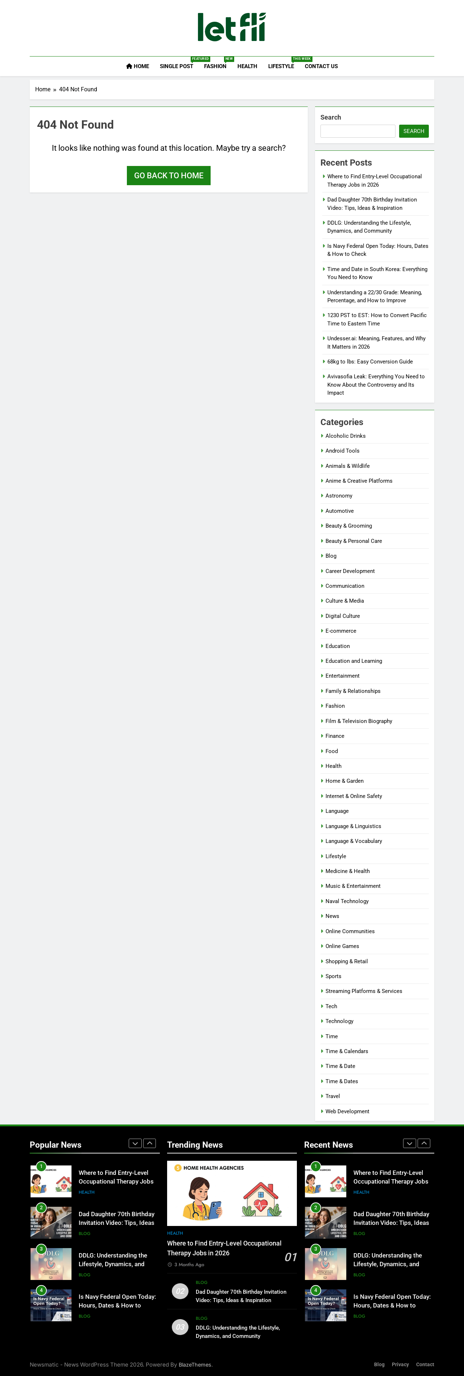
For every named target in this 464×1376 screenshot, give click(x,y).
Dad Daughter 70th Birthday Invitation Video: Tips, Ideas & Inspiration (116, 1223)
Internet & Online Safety (354, 796)
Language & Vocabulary (354, 841)
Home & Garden (345, 781)
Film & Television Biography (359, 721)
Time (332, 1036)
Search (330, 117)
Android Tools (343, 451)
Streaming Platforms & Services (364, 991)
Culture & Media (345, 601)
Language (337, 811)
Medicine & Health (348, 871)
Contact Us (321, 66)
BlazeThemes (195, 1365)
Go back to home (168, 175)
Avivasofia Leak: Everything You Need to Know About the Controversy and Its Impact (376, 384)
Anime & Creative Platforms (359, 481)
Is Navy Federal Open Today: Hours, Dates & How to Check (117, 1305)
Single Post (179, 63)
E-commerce (341, 631)
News (332, 916)
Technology (339, 1021)
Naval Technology (347, 901)
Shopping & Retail (347, 961)
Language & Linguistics (353, 826)
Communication (345, 586)
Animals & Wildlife (348, 466)
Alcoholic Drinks (346, 436)
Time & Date (340, 1066)
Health (247, 66)
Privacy (400, 1365)
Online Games (342, 946)
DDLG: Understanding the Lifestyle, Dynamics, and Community (113, 1264)
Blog (331, 556)
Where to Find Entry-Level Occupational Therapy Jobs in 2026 (116, 1181)
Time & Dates (342, 1081)
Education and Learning (354, 661)
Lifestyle (283, 63)
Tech (331, 1006)
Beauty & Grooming (349, 526)
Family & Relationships (353, 691)
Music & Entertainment (353, 886)
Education (338, 646)
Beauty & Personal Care (354, 541)
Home (137, 66)
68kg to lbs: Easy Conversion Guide (370, 361)
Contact (425, 1365)
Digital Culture (343, 616)
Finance (335, 736)
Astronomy (339, 495)
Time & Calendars (347, 1051)
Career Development (350, 571)
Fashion (218, 63)
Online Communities (350, 931)
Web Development (347, 1111)
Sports (333, 976)
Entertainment (343, 676)
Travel (333, 1096)
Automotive (340, 511)
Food (332, 751)
